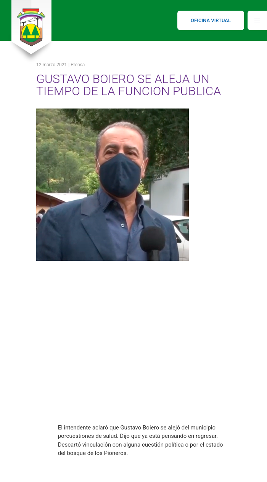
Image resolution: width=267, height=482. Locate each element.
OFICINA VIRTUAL (211, 20)
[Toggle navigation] (257, 20)
